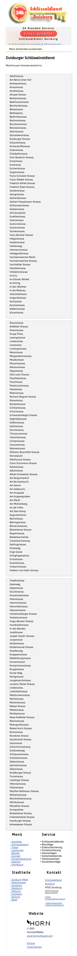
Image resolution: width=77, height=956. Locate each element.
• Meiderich (16, 888)
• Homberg (16, 894)
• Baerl (13, 899)
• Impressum (16, 864)
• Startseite (16, 841)
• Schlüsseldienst (19, 844)
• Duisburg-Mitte (19, 879)
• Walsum (15, 891)
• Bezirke (15, 853)
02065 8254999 (38, 34)
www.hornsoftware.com (40, 935)
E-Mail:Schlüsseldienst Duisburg (55, 898)
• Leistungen (17, 850)
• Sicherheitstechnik (20, 858)
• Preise (14, 847)
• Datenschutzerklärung (54, 905)
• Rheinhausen (18, 882)
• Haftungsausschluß (53, 903)
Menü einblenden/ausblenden (25, 49)
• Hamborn (16, 885)
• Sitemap (15, 861)
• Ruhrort (15, 896)
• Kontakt (15, 856)
